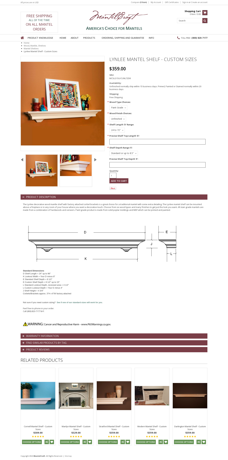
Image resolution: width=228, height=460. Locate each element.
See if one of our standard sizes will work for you (79, 302)
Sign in (185, 2)
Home (26, 42)
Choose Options (32, 442)
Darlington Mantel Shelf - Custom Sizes (190, 428)
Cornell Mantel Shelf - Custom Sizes (38, 428)
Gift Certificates (172, 2)
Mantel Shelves (31, 48)
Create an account (199, 2)
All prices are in (30, 2)
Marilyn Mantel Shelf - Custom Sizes (76, 428)
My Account (156, 2)
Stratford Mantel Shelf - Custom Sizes (114, 428)
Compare (139, 2)
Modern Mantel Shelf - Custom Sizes (152, 428)
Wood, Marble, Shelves (35, 45)
